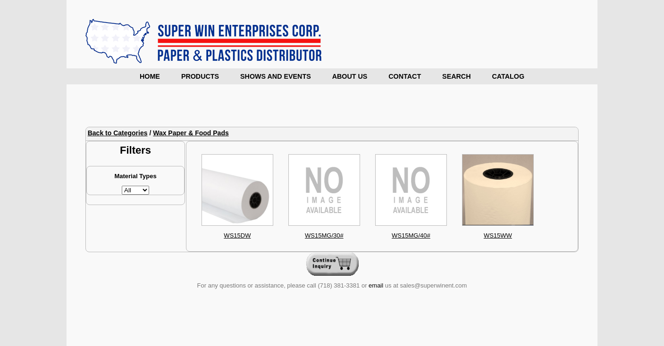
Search (456, 76)
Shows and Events (275, 76)
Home (150, 76)
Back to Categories (118, 133)
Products (200, 76)
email (376, 285)
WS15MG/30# (324, 235)
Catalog (508, 76)
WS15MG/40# (411, 235)
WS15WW (498, 235)
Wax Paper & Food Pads (191, 133)
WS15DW (237, 235)
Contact (404, 76)
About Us (350, 76)
